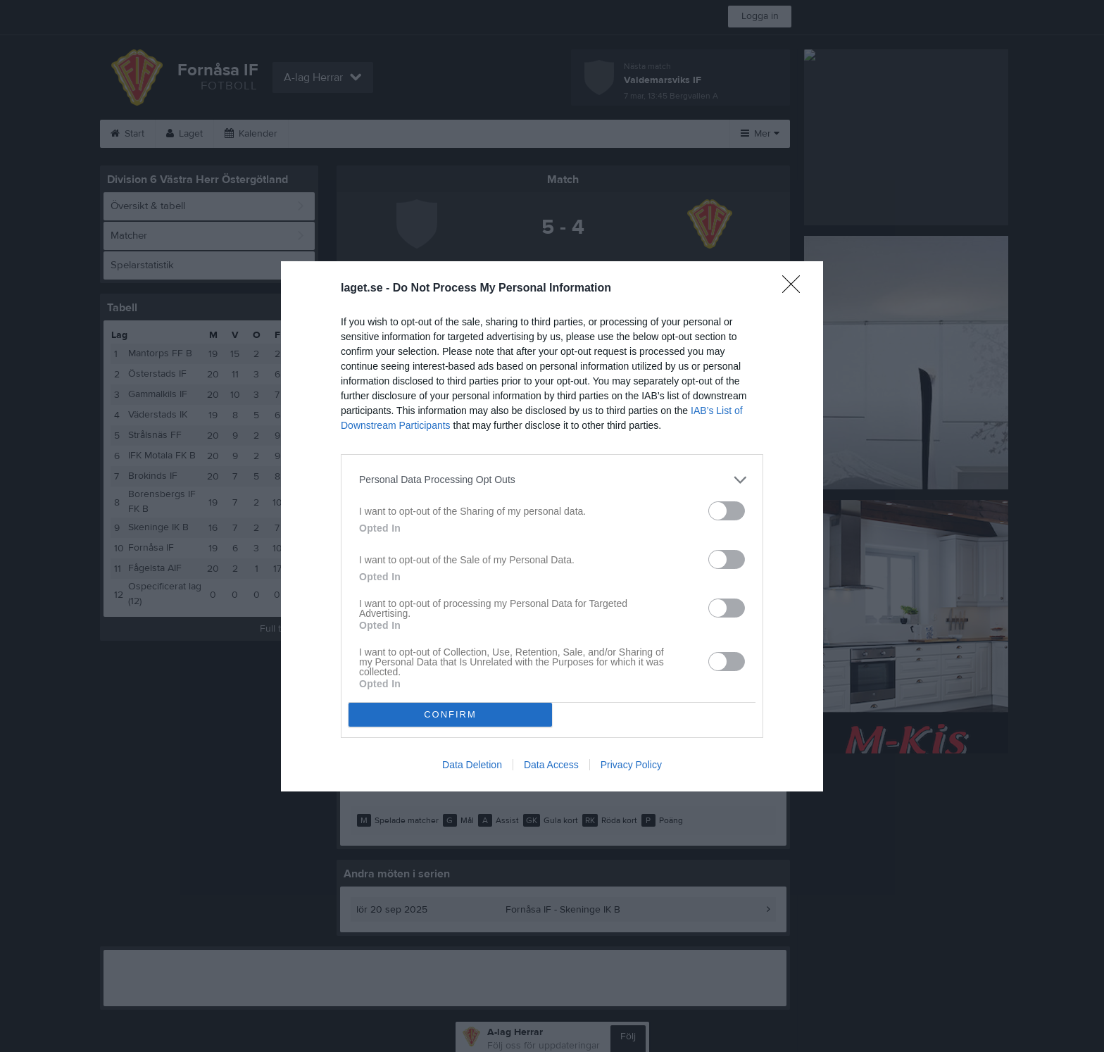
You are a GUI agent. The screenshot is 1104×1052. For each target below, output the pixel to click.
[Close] (795, 288)
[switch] (726, 510)
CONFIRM (450, 714)
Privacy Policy (631, 764)
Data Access (551, 764)
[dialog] (552, 526)
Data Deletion (472, 764)
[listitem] (552, 479)
